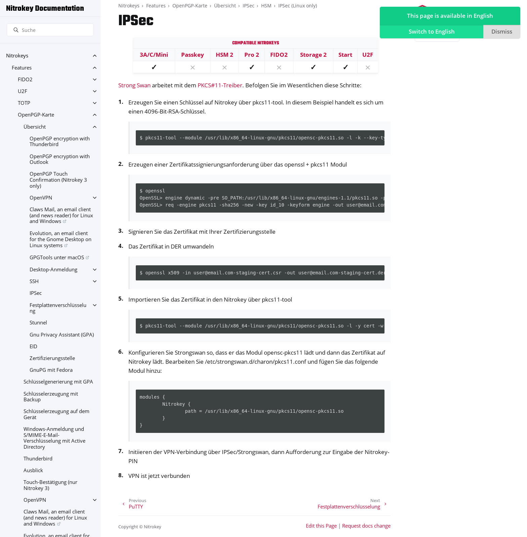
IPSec (36, 293)
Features (22, 67)
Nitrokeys (17, 55)
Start (345, 54)
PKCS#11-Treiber (220, 85)
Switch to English (430, 32)
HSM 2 (224, 54)
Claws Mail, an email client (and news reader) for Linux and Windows (61, 215)
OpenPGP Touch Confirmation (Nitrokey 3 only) (58, 179)
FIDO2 (25, 79)
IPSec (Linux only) (297, 5)
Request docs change (366, 525)
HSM (266, 5)
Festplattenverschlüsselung (58, 308)
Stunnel (38, 322)
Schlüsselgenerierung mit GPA (58, 381)
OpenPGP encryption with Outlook (60, 159)
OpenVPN (41, 197)
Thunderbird (38, 458)
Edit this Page (321, 525)
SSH (34, 281)
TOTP (24, 102)
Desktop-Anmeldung (53, 269)
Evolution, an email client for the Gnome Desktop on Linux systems (60, 239)
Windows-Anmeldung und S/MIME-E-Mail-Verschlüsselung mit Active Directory (54, 438)
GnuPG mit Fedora (51, 369)
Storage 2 (313, 54)
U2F (22, 91)
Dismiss (500, 32)
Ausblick (33, 470)
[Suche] (50, 30)
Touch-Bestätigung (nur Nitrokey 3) (50, 485)
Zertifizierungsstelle (52, 358)
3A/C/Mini (154, 54)
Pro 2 (251, 54)
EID (33, 346)
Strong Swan (134, 85)
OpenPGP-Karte (36, 114)
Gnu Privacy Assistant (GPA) (62, 334)
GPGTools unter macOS (57, 257)
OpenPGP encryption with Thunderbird (60, 141)
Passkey (192, 54)
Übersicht (35, 126)
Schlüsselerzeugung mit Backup (51, 396)
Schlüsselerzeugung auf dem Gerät (56, 414)
